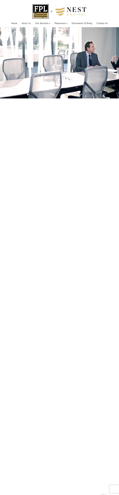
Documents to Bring (82, 23)
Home (14, 23)
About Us (26, 23)
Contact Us (102, 23)
